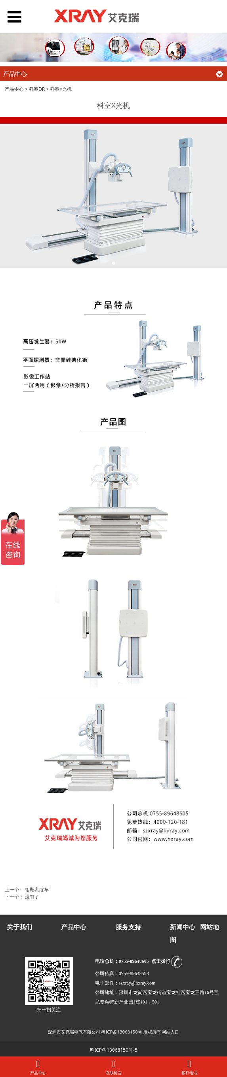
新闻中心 (182, 927)
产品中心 (14, 89)
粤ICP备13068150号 (121, 1032)
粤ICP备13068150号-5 (113, 1050)
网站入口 (170, 1032)
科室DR (37, 89)
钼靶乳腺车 (37, 889)
